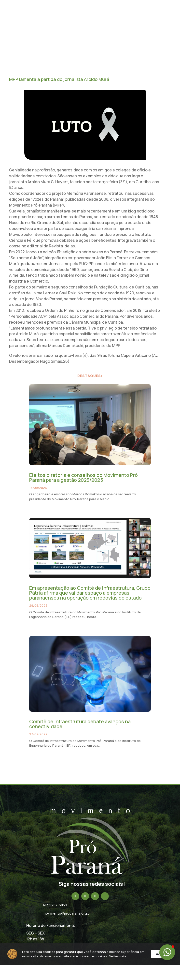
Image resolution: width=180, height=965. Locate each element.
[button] (167, 952)
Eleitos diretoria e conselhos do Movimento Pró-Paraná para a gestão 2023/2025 (84, 477)
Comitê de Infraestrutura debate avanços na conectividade (80, 724)
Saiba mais (52, 957)
